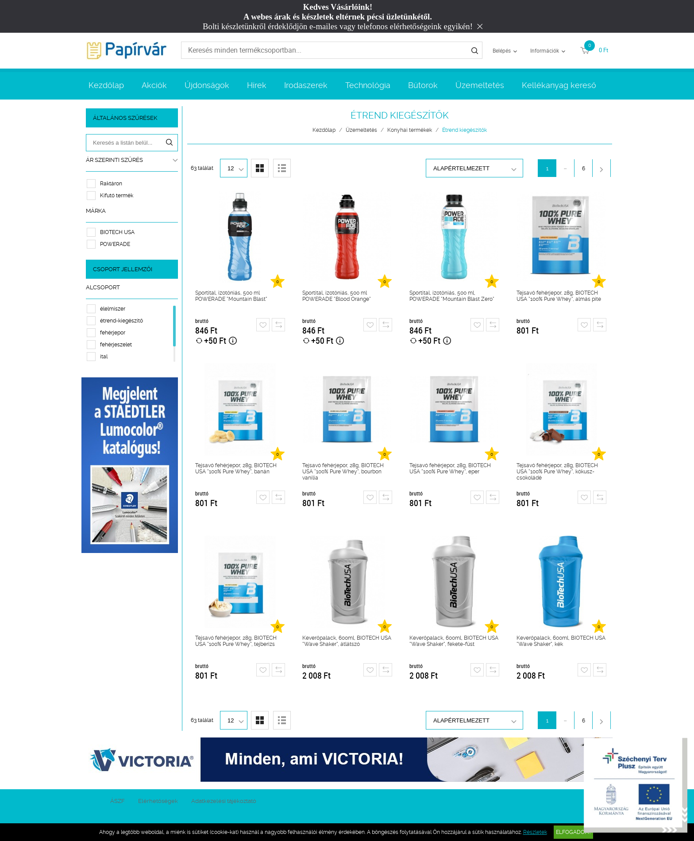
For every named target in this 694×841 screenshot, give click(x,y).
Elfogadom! (573, 832)
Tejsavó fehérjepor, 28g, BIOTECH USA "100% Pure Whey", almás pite (559, 296)
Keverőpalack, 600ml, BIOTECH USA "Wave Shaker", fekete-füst (453, 641)
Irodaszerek (306, 85)
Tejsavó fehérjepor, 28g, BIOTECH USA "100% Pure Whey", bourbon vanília (343, 471)
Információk (544, 50)
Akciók (154, 85)
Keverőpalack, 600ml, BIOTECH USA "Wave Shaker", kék (561, 641)
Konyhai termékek (409, 130)
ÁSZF (117, 801)
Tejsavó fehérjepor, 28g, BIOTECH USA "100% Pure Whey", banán (236, 468)
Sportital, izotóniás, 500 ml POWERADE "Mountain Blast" (231, 296)
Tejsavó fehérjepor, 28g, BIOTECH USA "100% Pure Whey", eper (450, 468)
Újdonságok (207, 85)
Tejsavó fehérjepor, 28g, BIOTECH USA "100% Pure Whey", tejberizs (236, 641)
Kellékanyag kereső (559, 85)
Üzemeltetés (479, 85)
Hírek (256, 85)
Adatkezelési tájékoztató (223, 801)
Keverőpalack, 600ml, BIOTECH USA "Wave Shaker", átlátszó (346, 641)
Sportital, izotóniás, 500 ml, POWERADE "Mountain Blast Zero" (451, 296)
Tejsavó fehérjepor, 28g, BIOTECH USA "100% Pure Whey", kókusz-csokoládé (557, 471)
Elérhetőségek (158, 801)
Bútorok (423, 85)
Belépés (502, 50)
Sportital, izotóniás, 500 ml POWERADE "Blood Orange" (336, 296)
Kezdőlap (106, 85)
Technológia (367, 85)
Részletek (535, 832)
